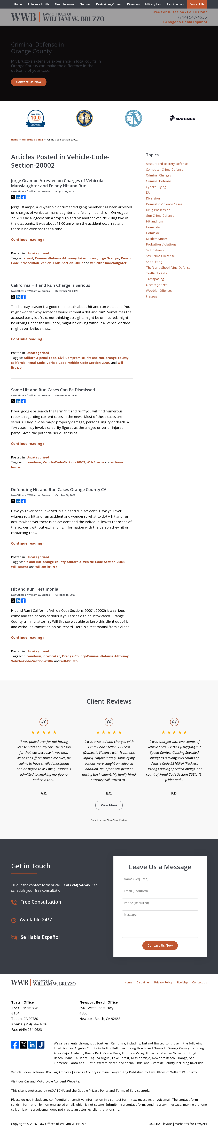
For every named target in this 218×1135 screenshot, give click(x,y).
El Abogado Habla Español (184, 22)
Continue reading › (27, 239)
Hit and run (154, 221)
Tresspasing (155, 279)
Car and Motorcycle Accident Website (51, 1081)
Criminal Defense (158, 181)
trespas (151, 296)
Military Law (153, 4)
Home (18, 4)
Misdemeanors (157, 239)
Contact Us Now (28, 82)
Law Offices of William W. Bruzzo (62, 1124)
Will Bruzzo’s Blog (32, 139)
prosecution (30, 263)
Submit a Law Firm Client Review (109, 820)
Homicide (153, 227)
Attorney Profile (38, 4)
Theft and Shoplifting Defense (168, 267)
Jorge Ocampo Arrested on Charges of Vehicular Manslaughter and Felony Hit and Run (58, 183)
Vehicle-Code (56, 363)
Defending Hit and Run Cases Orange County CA (58, 489)
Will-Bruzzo (95, 462)
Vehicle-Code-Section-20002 (62, 263)
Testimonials (175, 4)
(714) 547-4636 (192, 17)
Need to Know (64, 4)
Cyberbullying (156, 187)
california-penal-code (40, 358)
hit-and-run (87, 258)
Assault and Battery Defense (167, 164)
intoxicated (51, 656)
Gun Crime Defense (160, 215)
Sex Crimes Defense (160, 256)
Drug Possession (158, 210)
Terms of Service (128, 1090)
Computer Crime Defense (164, 169)
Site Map (182, 982)
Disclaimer (143, 982)
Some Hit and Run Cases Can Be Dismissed (53, 389)
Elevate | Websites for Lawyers (178, 1124)
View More (109, 805)
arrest (28, 258)
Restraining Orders (109, 4)
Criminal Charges (158, 175)
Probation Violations (161, 244)
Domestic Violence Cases (164, 204)
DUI (148, 192)
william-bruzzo (46, 567)
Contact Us (197, 4)
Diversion (133, 4)
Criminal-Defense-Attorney (56, 258)
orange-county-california (62, 562)
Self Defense (155, 250)
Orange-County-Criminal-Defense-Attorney (95, 656)
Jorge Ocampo (108, 258)
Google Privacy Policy (92, 1090)
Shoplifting (154, 262)
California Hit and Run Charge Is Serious (50, 285)
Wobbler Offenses (159, 290)
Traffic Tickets (156, 273)
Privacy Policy (163, 982)
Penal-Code (36, 363)
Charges (85, 4)
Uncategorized (37, 253)
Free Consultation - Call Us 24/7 (179, 12)
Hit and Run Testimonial (35, 589)
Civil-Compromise (71, 358)
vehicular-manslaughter (108, 263)
